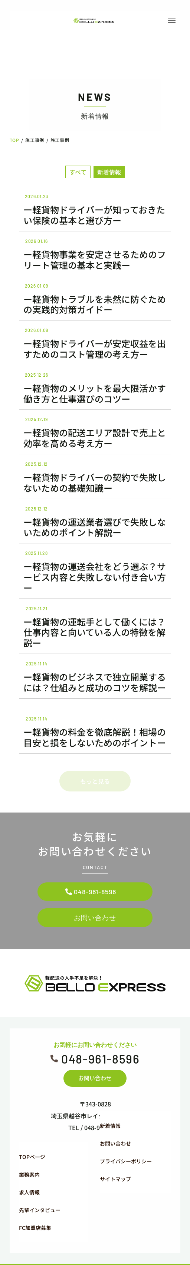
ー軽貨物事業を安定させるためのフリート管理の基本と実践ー (94, 259)
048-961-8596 (95, 883)
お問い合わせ (95, 910)
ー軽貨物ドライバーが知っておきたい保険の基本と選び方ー (94, 215)
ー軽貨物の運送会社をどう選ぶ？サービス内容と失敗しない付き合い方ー (94, 577)
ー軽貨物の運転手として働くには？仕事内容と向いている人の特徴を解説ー (94, 632)
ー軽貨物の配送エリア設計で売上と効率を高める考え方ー (94, 438)
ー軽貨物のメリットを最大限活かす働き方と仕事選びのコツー (94, 393)
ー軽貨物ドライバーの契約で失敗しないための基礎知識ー (94, 482)
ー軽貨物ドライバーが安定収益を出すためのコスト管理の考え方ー (94, 348)
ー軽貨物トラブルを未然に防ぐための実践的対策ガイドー (94, 304)
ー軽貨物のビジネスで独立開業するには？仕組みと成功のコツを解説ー (94, 682)
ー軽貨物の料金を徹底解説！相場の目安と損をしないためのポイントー (94, 737)
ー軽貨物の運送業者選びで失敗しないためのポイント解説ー (94, 527)
